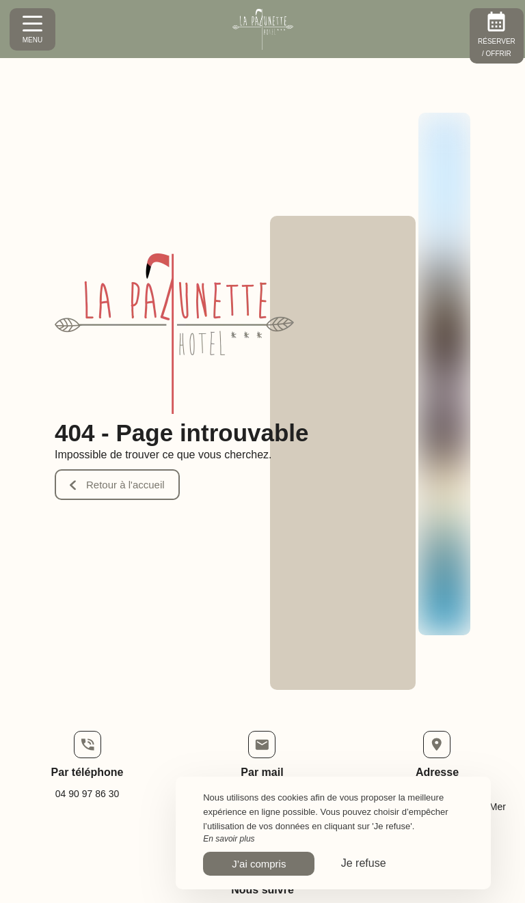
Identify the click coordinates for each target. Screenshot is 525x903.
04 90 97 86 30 (87, 793)
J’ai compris (259, 864)
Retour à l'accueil (117, 484)
